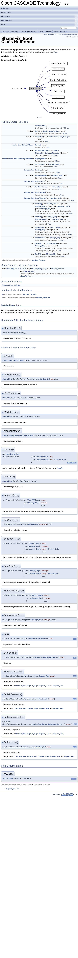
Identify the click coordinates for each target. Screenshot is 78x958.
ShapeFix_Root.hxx (12, 789)
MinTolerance (40, 181)
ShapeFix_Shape (32, 686)
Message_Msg (40, 206)
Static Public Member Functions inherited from (26, 298)
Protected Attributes (72, 37)
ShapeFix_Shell (20, 686)
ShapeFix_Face (44, 686)
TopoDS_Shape (52, 204)
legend (39, 117)
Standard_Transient (38, 260)
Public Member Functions (50, 34)
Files (39, 24)
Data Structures (39, 20)
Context (38, 145)
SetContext (39, 137)
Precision (38, 170)
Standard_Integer (37, 269)
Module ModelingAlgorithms (29, 31)
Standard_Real (54, 164)
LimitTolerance (40, 198)
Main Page (4, 8)
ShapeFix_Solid (58, 686)
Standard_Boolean (12, 269)
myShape (17, 285)
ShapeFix (23, 276)
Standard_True (28, 271)
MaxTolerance (40, 192)
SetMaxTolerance (41, 187)
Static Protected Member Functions (67, 34)
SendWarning (39, 227)
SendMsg (38, 204)
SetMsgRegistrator (41, 150)
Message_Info (45, 209)
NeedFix (23, 269)
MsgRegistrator (40, 159)
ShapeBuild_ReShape (61, 137)
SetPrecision (39, 164)
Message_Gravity (64, 206)
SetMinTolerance (41, 175)
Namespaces (39, 16)
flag (45, 269)
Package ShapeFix (59, 31)
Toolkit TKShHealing (45, 31)
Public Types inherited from (19, 294)
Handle (45, 131)
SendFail (38, 243)
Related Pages (6, 12)
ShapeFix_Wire (20, 756)
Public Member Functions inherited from (23, 260)
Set (36, 131)
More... (55, 52)
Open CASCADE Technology (9, 31)
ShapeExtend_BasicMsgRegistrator (47, 153)
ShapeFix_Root (40, 125)
